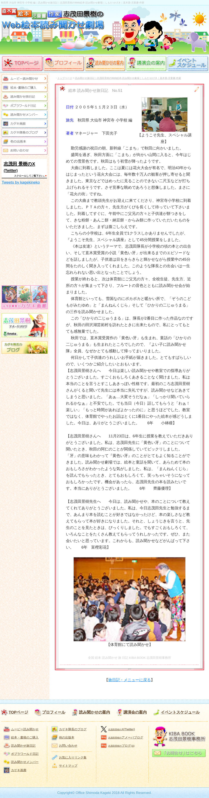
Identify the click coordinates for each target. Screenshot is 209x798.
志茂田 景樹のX (19, 163)
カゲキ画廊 (18, 770)
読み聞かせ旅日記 (23, 745)
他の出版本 (66, 737)
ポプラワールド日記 (25, 753)
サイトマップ (68, 765)
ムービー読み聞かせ (25, 729)
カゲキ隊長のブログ (73, 729)
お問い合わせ (68, 745)
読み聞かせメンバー (25, 762)
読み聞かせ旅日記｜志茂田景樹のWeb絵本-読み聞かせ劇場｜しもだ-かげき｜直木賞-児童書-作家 (128, 78)
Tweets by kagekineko (21, 182)
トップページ (64, 78)
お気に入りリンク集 (73, 757)
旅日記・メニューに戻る (129, 680)
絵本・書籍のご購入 (25, 737)
